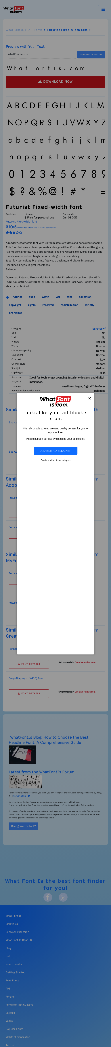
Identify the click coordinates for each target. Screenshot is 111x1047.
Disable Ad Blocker (55, 450)
